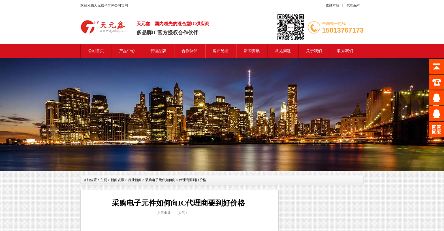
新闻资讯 (252, 51)
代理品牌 (353, 5)
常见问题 (283, 51)
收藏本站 (332, 5)
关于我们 (314, 51)
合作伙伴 (189, 51)
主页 (103, 180)
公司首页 (96, 51)
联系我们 (345, 51)
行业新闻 (135, 180)
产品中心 (127, 51)
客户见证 (221, 51)
